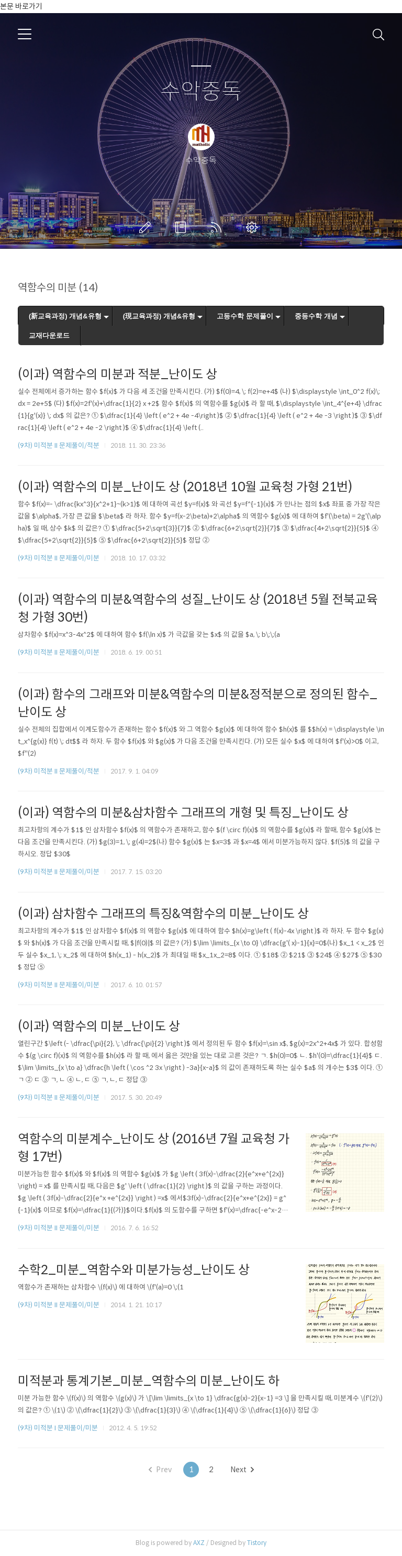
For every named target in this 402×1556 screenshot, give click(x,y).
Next (242, 1469)
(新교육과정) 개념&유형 (65, 316)
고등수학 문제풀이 (245, 316)
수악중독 (201, 92)
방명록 (182, 227)
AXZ (199, 1543)
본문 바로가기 (21, 6)
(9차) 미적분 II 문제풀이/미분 (58, 558)
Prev (160, 1469)
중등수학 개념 (316, 316)
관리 (253, 227)
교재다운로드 (49, 335)
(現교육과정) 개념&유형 (159, 316)
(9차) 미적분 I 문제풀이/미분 (58, 1427)
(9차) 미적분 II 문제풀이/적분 (58, 445)
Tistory (256, 1543)
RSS (218, 227)
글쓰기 (147, 227)
